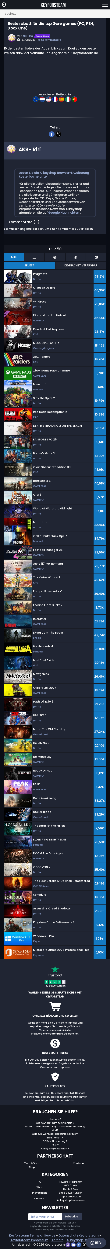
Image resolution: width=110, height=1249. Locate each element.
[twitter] (58, 133)
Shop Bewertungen (70, 1193)
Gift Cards (70, 1185)
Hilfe (95, 1243)
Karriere (57, 1240)
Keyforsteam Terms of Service (32, 1235)
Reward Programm (70, 1182)
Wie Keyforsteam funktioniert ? (55, 1123)
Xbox (39, 1187)
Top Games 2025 (70, 1196)
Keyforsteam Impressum (29, 1240)
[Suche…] (55, 13)
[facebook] (51, 133)
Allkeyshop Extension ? (55, 1148)
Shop (31, 1167)
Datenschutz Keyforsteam (79, 1235)
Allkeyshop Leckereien (70, 1200)
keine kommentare (49, 40)
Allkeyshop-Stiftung (82, 1240)
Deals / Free (70, 1189)
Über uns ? (55, 1119)
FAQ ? (55, 1145)
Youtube (78, 1163)
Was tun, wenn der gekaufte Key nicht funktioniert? (55, 1135)
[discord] (73, 1244)
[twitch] (68, 1244)
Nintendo (39, 1198)
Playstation (39, 1193)
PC (39, 1182)
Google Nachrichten (64, 212)
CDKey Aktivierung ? (55, 1141)
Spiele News (42, 36)
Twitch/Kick (31, 1163)
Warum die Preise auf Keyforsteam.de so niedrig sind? (55, 1128)
